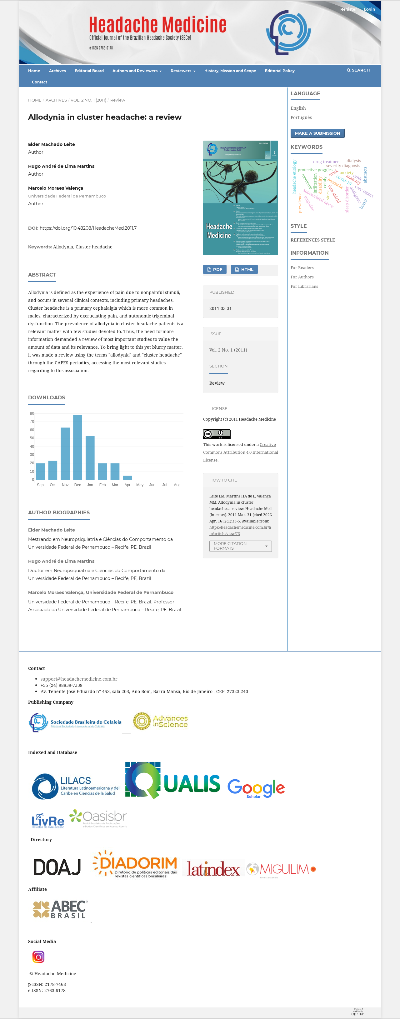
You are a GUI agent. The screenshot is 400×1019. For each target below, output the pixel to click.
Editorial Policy (280, 70)
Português (301, 117)
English (298, 108)
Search (358, 69)
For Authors (302, 277)
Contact (39, 82)
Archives (57, 70)
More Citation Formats (230, 546)
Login (369, 9)
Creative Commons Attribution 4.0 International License (240, 452)
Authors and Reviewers (135, 70)
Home (34, 70)
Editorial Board (89, 70)
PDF (217, 269)
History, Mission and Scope (230, 70)
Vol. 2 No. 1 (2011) (88, 99)
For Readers (302, 267)
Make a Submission (317, 133)
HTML (246, 269)
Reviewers (181, 70)
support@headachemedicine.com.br (79, 679)
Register (348, 9)
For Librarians (304, 286)
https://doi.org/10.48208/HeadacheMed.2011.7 (88, 228)
